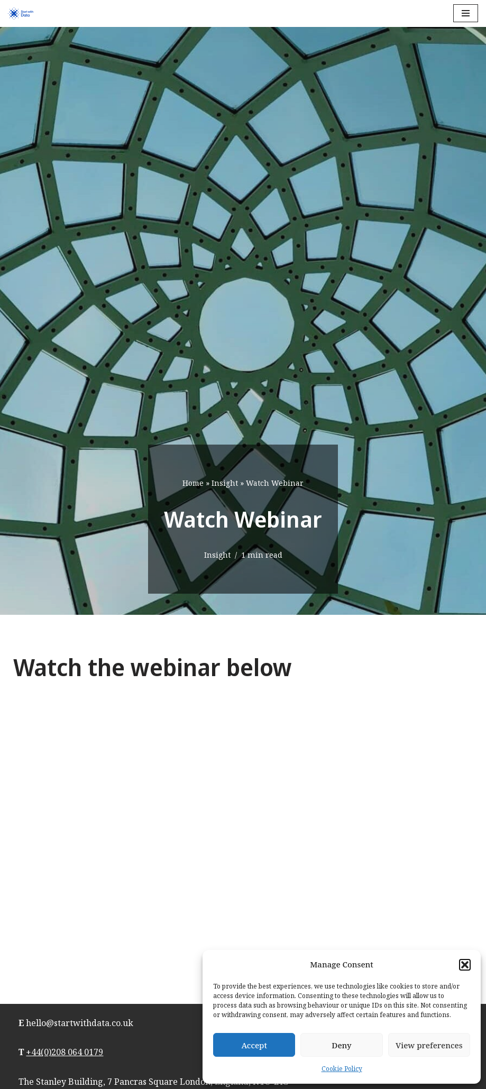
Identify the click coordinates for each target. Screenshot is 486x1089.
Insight (225, 483)
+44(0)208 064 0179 (64, 1052)
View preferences (429, 1045)
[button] (465, 964)
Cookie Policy (342, 1068)
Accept (254, 1045)
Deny (341, 1045)
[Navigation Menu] (465, 13)
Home (193, 483)
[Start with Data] (20, 13)
